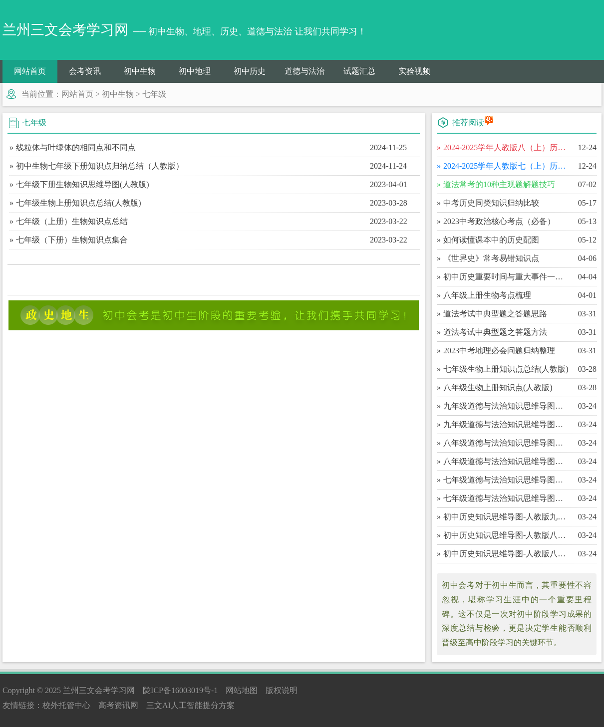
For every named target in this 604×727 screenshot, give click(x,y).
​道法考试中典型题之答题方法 (495, 332)
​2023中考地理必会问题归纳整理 (499, 350)
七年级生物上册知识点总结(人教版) (78, 203)
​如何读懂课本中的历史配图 (491, 240)
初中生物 (140, 71)
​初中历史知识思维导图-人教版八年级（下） (506, 535)
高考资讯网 (118, 705)
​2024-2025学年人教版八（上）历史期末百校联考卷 (506, 147)
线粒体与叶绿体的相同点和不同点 (76, 147)
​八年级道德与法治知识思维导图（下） (506, 443)
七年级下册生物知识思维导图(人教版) (82, 184)
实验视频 (414, 71)
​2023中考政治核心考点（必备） (499, 221)
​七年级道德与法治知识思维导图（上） (506, 498)
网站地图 (242, 690)
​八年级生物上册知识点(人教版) (498, 387)
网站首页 (30, 71)
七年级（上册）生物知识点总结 (72, 221)
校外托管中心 (66, 705)
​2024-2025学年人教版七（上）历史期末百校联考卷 (506, 166)
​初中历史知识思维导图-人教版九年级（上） (506, 516)
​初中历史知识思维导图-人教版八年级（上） (506, 553)
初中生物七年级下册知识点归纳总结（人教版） (100, 166)
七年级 (154, 94)
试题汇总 (359, 71)
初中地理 (195, 71)
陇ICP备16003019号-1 (180, 690)
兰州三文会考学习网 (99, 690)
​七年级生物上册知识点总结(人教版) (506, 369)
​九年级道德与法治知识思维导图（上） (506, 424)
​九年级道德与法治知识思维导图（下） (506, 406)
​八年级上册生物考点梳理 (487, 295)
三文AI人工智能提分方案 (190, 705)
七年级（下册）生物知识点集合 (72, 240)
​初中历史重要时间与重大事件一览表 (506, 276)
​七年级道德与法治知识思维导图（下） (506, 480)
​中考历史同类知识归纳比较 (491, 203)
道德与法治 (304, 71)
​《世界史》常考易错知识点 (491, 258)
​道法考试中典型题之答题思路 (495, 313)
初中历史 (250, 71)
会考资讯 (85, 71)
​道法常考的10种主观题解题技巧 (499, 184)
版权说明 (282, 690)
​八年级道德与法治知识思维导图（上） (506, 461)
